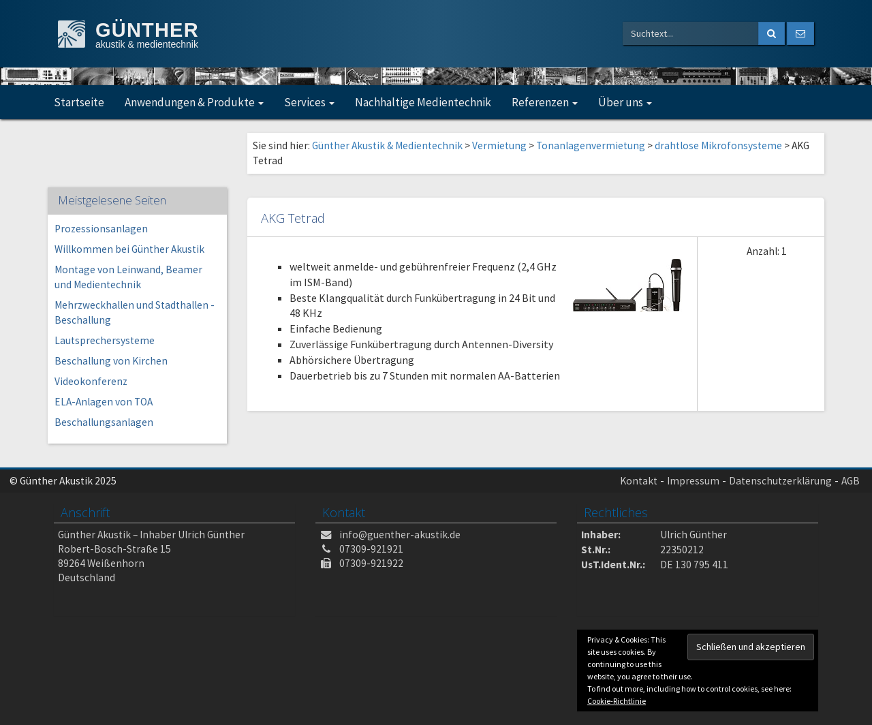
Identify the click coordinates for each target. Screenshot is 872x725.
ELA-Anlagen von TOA (103, 401)
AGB (850, 480)
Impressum (693, 480)
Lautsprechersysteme (104, 340)
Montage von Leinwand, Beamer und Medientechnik (128, 277)
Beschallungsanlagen (103, 422)
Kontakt (638, 480)
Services (309, 102)
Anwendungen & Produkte (194, 102)
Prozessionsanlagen (101, 228)
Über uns (625, 102)
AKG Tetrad (293, 217)
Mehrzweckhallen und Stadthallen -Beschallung (134, 312)
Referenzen (545, 102)
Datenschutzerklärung (780, 480)
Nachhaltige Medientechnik (423, 102)
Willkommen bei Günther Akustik (129, 249)
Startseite (79, 102)
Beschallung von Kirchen (111, 360)
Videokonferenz (90, 381)
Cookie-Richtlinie (616, 701)
